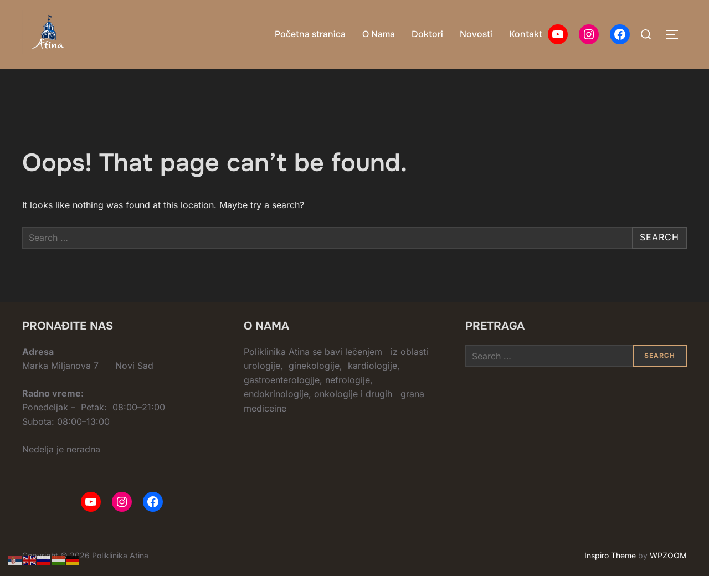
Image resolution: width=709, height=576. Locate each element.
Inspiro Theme (610, 555)
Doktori (427, 34)
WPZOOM (668, 555)
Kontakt (525, 34)
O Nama (378, 34)
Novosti (476, 34)
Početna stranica (310, 34)
